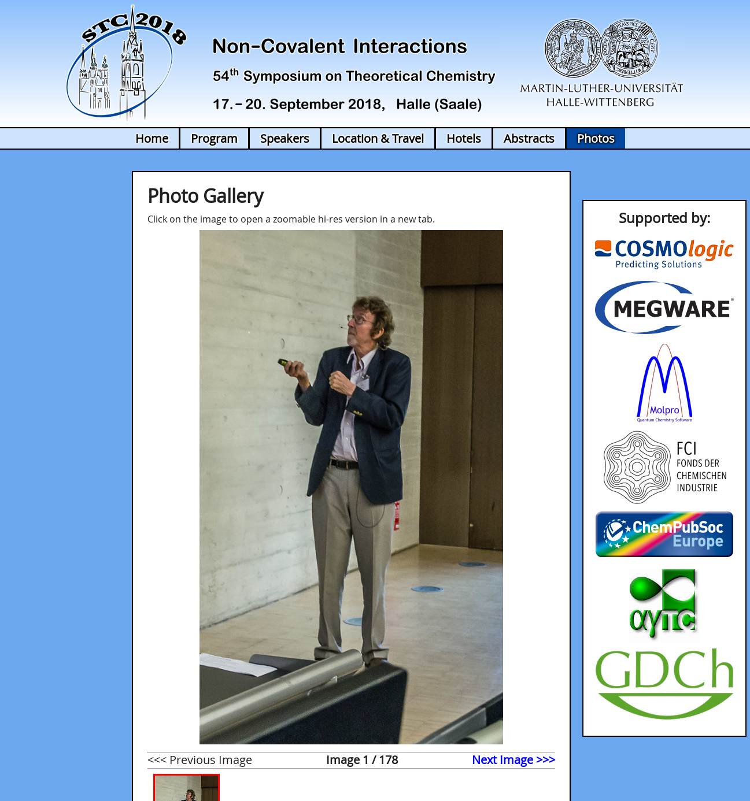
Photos (596, 138)
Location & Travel (378, 138)
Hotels (463, 138)
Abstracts (529, 138)
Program (214, 138)
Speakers (284, 138)
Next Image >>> (513, 759)
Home (151, 138)
